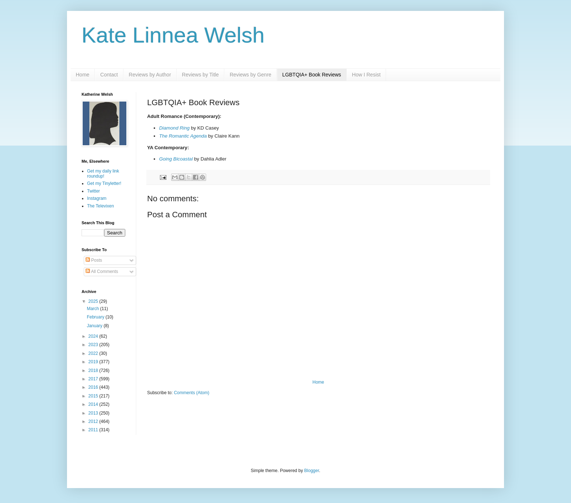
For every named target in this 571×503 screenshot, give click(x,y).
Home (82, 75)
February (96, 317)
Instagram (96, 198)
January (95, 325)
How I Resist (366, 75)
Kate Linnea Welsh (173, 35)
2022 (93, 353)
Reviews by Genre (250, 75)
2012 (93, 421)
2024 (93, 336)
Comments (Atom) (191, 392)
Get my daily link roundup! (103, 174)
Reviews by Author (150, 75)
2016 (93, 387)
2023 (93, 344)
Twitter (93, 191)
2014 (93, 404)
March (93, 308)
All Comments (102, 271)
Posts (94, 260)
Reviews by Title (200, 75)
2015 (93, 396)
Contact (109, 75)
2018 (93, 370)
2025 (93, 301)
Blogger (311, 470)
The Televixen (100, 206)
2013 (93, 413)
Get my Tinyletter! (104, 183)
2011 (93, 429)
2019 (93, 361)
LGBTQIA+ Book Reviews (311, 75)
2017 (93, 378)
